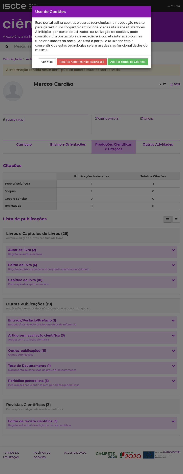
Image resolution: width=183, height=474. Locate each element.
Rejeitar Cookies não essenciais (81, 62)
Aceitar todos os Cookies (127, 62)
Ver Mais (47, 62)
